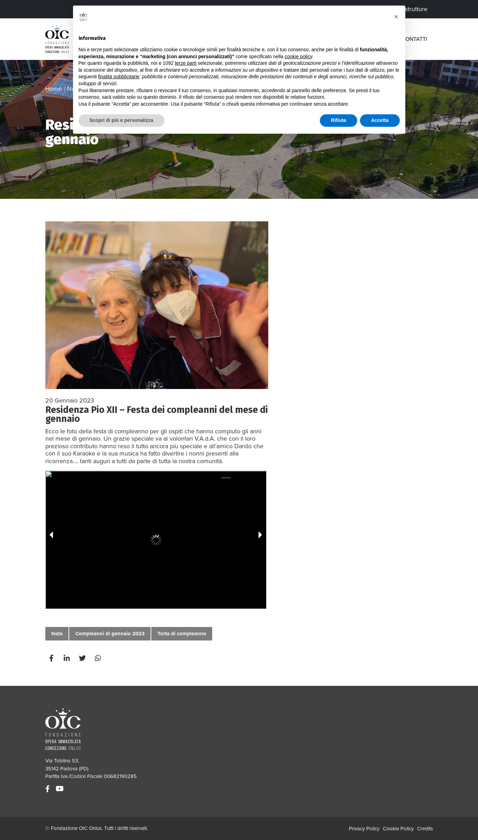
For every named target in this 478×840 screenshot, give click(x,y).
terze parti (185, 63)
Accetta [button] (380, 120)
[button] (396, 16)
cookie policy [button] (298, 56)
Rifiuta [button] (338, 120)
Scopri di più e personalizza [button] (121, 120)
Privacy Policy (364, 828)
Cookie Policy (398, 828)
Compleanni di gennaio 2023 (110, 633)
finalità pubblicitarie (118, 76)
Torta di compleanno (181, 633)
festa (57, 633)
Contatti (414, 39)
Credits (425, 828)
